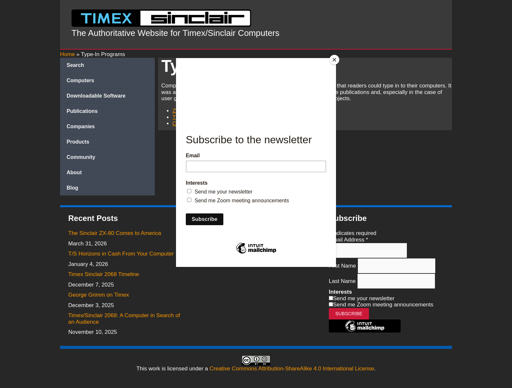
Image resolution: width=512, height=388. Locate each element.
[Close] (334, 60)
